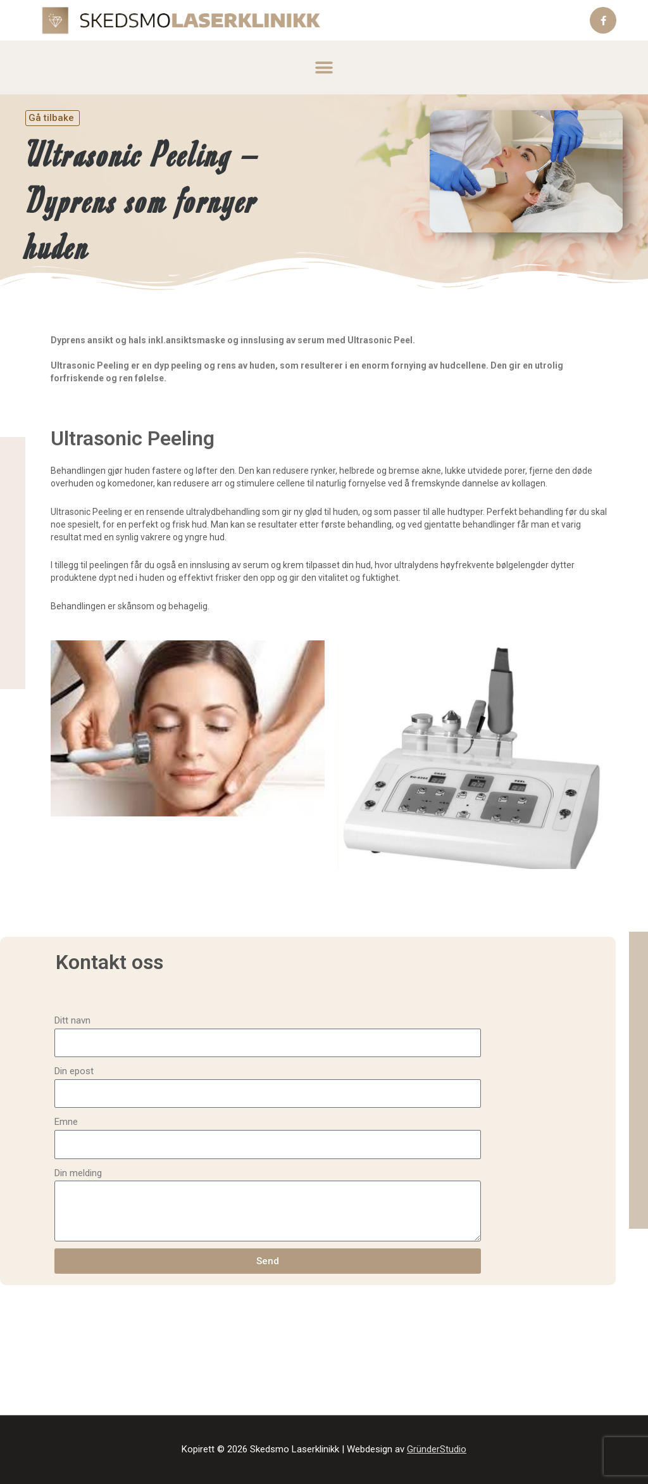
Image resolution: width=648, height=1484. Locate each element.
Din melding (78, 1173)
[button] (324, 67)
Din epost (74, 1071)
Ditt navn (72, 1020)
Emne (66, 1121)
